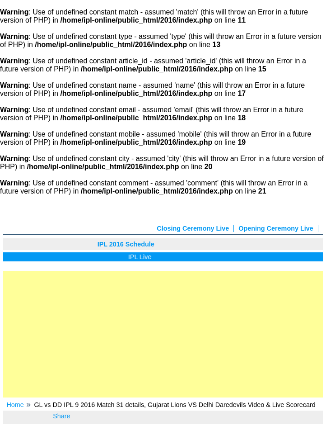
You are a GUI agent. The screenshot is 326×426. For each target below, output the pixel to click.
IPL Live (141, 256)
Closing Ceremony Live (193, 228)
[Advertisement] (163, 334)
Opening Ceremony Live (275, 228)
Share (61, 416)
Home (14, 404)
